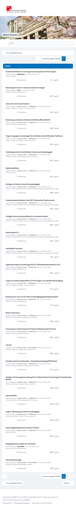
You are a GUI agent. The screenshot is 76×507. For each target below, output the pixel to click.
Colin (18, 90)
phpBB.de (26, 500)
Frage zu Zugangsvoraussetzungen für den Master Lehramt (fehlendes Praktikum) (34, 136)
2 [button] (67, 59)
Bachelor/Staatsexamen (19, 92)
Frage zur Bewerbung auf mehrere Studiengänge (22, 412)
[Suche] (68, 43)
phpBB (13, 497)
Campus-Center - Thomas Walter (27, 348)
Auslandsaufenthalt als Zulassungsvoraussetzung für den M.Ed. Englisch (31, 71)
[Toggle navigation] (73, 8)
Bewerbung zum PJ (12, 232)
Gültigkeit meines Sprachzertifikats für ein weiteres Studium (27, 216)
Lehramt (8, 345)
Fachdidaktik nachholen (14, 248)
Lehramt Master (11, 395)
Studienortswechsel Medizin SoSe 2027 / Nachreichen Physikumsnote (30, 200)
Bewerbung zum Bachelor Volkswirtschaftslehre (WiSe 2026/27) (28, 120)
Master (14, 76)
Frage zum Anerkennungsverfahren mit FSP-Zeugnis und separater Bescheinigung (34, 281)
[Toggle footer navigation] (3, 491)
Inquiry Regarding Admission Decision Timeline (22, 428)
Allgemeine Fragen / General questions (24, 108)
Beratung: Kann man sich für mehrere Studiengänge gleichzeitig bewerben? (32, 297)
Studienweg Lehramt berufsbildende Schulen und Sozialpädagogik (29, 152)
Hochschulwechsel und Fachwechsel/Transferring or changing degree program (35, 189)
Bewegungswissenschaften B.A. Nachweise (21, 444)
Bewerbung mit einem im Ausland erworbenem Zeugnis (25, 88)
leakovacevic (21, 74)
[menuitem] (7, 503)
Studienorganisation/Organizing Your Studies (25, 365)
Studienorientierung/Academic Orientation (25, 156)
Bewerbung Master (12, 168)
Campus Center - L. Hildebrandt (26, 106)
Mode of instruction (13, 313)
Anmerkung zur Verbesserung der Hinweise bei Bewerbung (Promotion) (31, 329)
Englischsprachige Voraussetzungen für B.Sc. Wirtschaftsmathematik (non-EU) (33, 264)
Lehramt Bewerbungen (14, 460)
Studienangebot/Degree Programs (22, 464)
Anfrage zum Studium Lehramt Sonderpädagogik (23, 184)
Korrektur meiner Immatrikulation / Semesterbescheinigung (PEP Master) (31, 361)
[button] (72, 58)
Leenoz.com (54, 497)
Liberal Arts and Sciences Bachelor (17, 104)
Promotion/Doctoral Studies (20, 333)
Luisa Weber (20, 446)
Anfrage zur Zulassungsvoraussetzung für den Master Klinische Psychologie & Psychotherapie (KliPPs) (38, 378)
